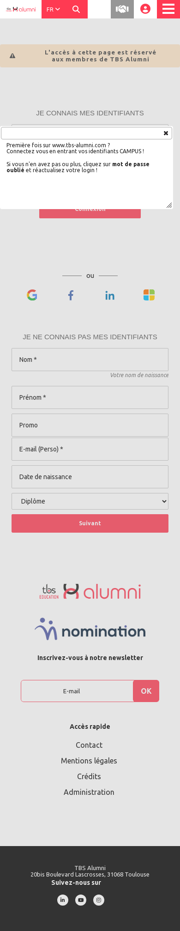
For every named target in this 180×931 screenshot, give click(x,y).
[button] (165, 132)
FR (53, 9)
